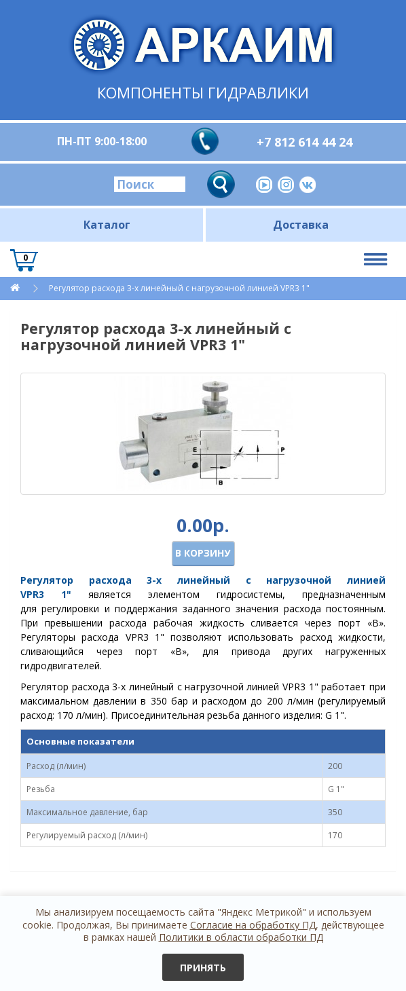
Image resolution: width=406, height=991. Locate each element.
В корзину (202, 552)
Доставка (301, 224)
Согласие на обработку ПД (253, 924)
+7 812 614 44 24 (304, 142)
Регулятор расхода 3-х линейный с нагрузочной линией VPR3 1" (179, 288)
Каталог (107, 224)
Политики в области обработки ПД (241, 937)
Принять (203, 967)
